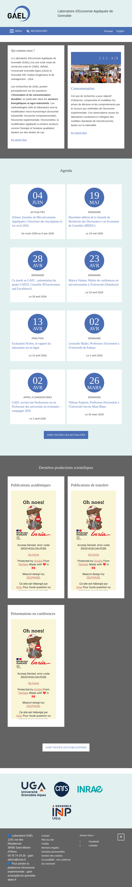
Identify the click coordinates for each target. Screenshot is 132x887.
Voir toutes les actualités (66, 434)
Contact (46, 835)
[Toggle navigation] (16, 31)
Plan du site (48, 839)
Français (108, 31)
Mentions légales (50, 847)
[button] (37, 31)
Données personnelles (53, 851)
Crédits (45, 843)
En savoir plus (19, 139)
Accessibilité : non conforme (56, 859)
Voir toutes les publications (66, 747)
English (120, 31)
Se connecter (48, 863)
